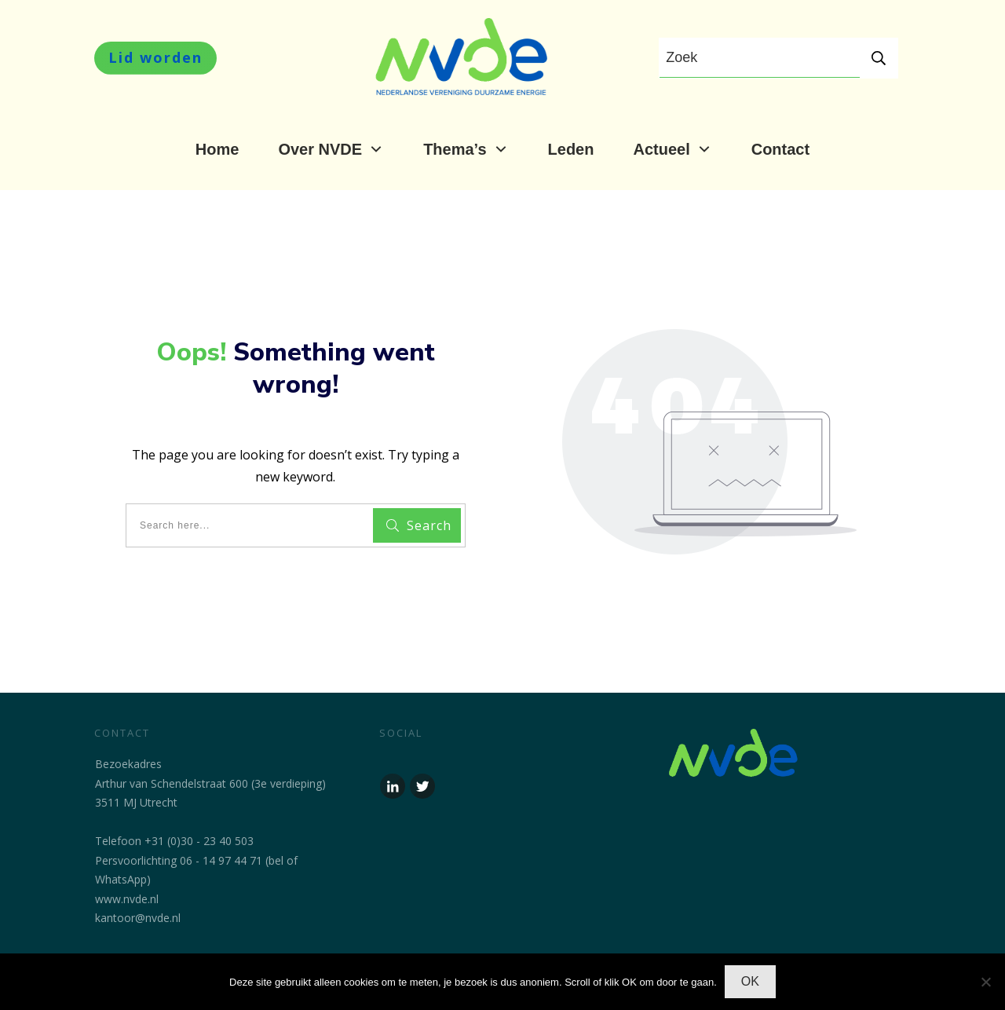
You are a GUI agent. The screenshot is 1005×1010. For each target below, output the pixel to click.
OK (750, 981)
